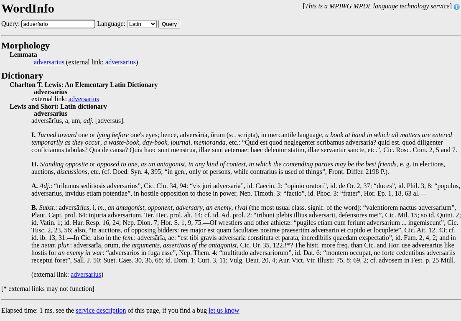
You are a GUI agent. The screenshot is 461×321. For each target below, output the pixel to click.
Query (169, 24)
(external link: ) (86, 62)
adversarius (49, 62)
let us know (224, 310)
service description (101, 310)
